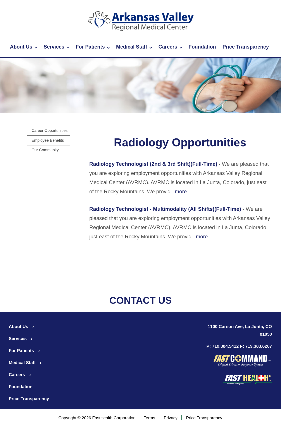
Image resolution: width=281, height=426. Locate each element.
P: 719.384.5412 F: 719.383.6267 (239, 346)
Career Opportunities (49, 130)
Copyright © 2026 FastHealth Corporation (96, 418)
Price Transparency (245, 47)
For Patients (93, 47)
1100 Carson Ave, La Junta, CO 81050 (240, 330)
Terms (149, 418)
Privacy (171, 418)
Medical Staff (134, 47)
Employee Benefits (47, 140)
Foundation (202, 47)
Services (56, 47)
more (181, 191)
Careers (170, 47)
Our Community (45, 150)
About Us (23, 47)
